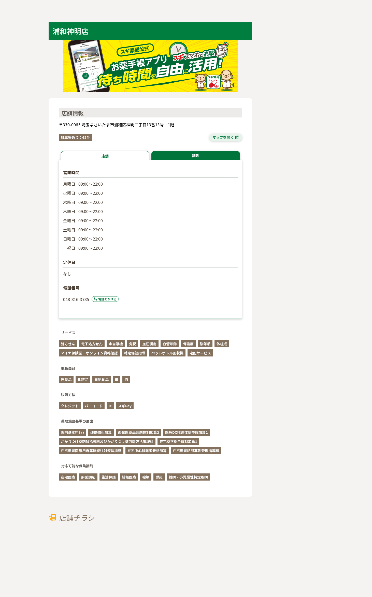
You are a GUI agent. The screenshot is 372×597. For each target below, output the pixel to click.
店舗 (105, 155)
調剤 (195, 155)
